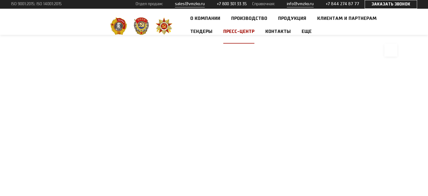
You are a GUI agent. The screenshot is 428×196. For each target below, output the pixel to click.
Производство (249, 18)
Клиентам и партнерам (347, 18)
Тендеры (201, 31)
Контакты (278, 31)
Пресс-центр (238, 31)
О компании (205, 18)
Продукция (292, 18)
